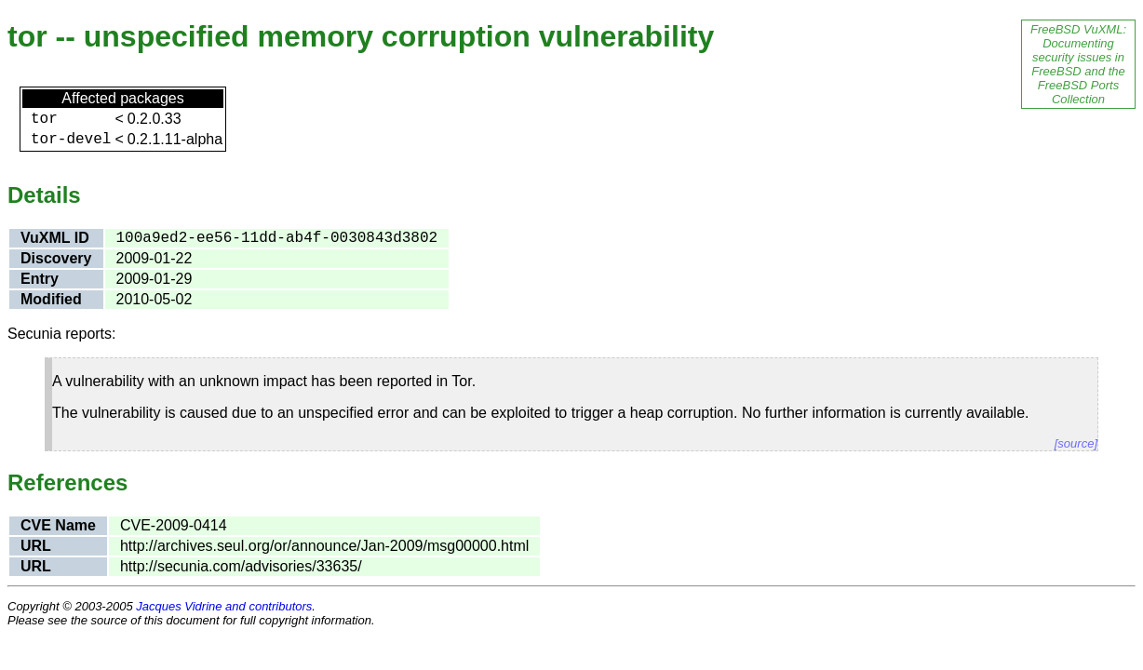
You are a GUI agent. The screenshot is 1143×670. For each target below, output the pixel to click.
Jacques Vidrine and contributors (224, 606)
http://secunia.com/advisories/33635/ (241, 566)
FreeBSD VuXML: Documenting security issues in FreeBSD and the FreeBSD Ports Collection (1078, 64)
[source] (1076, 443)
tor (44, 119)
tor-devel (71, 139)
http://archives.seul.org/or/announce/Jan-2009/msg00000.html (324, 546)
